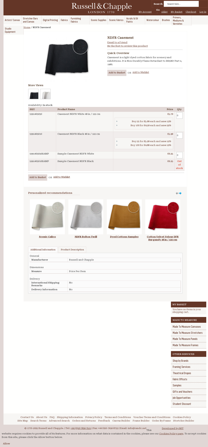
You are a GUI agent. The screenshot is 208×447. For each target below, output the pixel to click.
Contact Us (27, 417)
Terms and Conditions (118, 417)
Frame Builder (141, 420)
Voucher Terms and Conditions (151, 417)
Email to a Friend (117, 42)
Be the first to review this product (127, 46)
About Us (41, 417)
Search (158, 4)
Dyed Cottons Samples (124, 236)
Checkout (191, 12)
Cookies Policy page (171, 433)
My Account (145, 12)
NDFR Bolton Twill (86, 236)
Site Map (22, 420)
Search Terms (38, 420)
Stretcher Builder (183, 420)
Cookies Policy (182, 417)
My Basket (176, 12)
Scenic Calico (47, 236)
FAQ (52, 417)
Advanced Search (59, 420)
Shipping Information (70, 417)
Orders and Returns (84, 420)
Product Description (72, 249)
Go (158, 10)
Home (27, 27)
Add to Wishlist (140, 72)
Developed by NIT (173, 428)
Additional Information (42, 249)
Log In (202, 12)
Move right (177, 193)
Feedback (104, 420)
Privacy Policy (93, 417)
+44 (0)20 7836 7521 (81, 428)
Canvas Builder (121, 420)
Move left (180, 193)
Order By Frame (161, 420)
